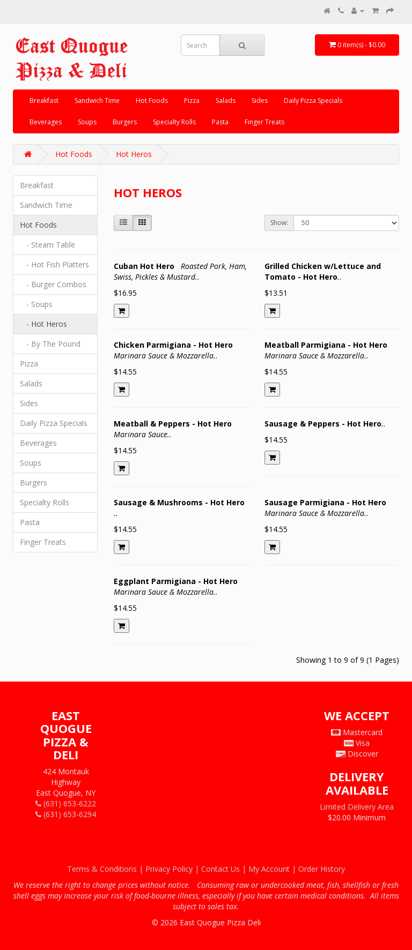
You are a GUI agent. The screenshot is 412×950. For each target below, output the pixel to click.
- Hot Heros (43, 324)
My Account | (273, 869)
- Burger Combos (53, 284)
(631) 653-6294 (65, 814)
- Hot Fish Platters (54, 264)
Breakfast (44, 100)
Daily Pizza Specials (313, 100)
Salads (226, 100)
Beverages (46, 121)
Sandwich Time (97, 100)
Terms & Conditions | (106, 869)
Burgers (125, 121)
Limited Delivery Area (357, 807)
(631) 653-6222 (65, 803)
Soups (87, 121)
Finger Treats (264, 121)
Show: (279, 222)
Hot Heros (134, 154)
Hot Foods (152, 100)
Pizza (192, 100)
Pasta (220, 121)
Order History (321, 869)
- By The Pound (50, 344)
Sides (260, 100)
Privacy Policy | (173, 869)
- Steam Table (47, 245)
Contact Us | (224, 869)
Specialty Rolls (174, 121)
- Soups (36, 304)
